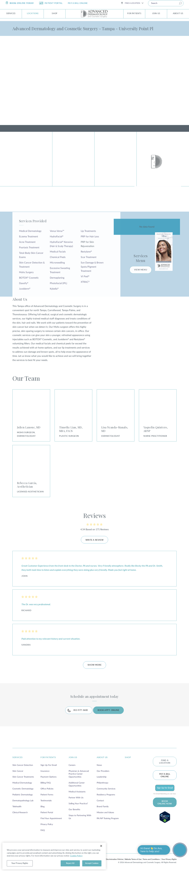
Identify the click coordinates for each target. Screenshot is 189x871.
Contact (100, 800)
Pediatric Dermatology (22, 794)
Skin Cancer (17, 770)
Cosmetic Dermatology (22, 788)
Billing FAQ (46, 782)
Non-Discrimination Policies (112, 858)
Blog (43, 806)
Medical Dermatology (22, 782)
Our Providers (103, 770)
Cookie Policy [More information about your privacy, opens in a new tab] (76, 862)
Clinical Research (20, 812)
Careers (72, 764)
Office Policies (47, 788)
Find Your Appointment (51, 818)
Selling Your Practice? (78, 803)
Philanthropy (102, 782)
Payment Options (48, 776)
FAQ (43, 830)
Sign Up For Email (49, 764)
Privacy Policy (47, 824)
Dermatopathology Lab (22, 800)
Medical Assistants (77, 791)
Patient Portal (47, 812)
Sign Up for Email (165, 787)
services (17, 757)
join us (73, 757)
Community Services (106, 788)
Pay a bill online (164, 774)
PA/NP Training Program (108, 818)
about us (102, 757)
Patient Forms (47, 794)
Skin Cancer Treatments (23, 776)
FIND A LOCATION (164, 761)
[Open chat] (180, 850)
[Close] (101, 852)
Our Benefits (74, 809)
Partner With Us (76, 797)
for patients (48, 757)
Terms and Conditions (151, 858)
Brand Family (103, 806)
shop (128, 757)
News (99, 764)
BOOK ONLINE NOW (165, 801)
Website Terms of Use (133, 858)
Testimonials (46, 800)
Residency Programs (106, 794)
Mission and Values (105, 812)
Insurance (45, 770)
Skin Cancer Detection (22, 764)
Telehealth (16, 806)
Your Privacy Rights (169, 858)
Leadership (101, 776)
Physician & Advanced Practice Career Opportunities (79, 773)
